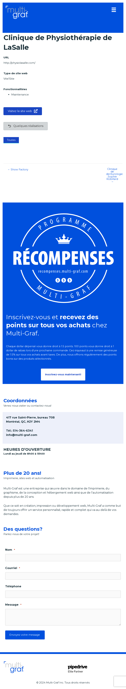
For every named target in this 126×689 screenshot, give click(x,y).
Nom (10, 550)
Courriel (12, 568)
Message (13, 604)
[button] (63, 374)
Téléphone (13, 586)
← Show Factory (18, 169)
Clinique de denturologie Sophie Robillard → (114, 175)
